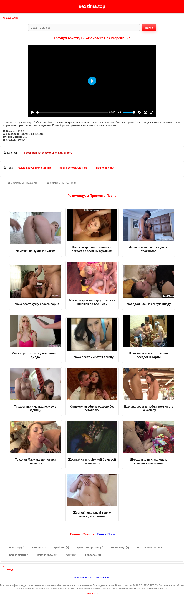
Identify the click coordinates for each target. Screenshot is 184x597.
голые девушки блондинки (34, 167)
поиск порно (107, 534)
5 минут (39, 547)
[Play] (32, 112)
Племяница (120, 547)
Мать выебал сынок (151, 547)
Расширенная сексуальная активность (48, 152)
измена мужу (47, 555)
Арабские (61, 547)
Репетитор (16, 547)
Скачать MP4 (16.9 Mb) (23, 182)
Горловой (93, 555)
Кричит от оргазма (90, 547)
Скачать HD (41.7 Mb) (61, 182)
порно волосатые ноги (73, 167)
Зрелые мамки (19, 555)
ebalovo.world (10, 17)
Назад (9, 569)
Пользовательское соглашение (92, 577)
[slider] (72, 112)
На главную (92, 593)
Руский (71, 555)
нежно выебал (105, 167)
